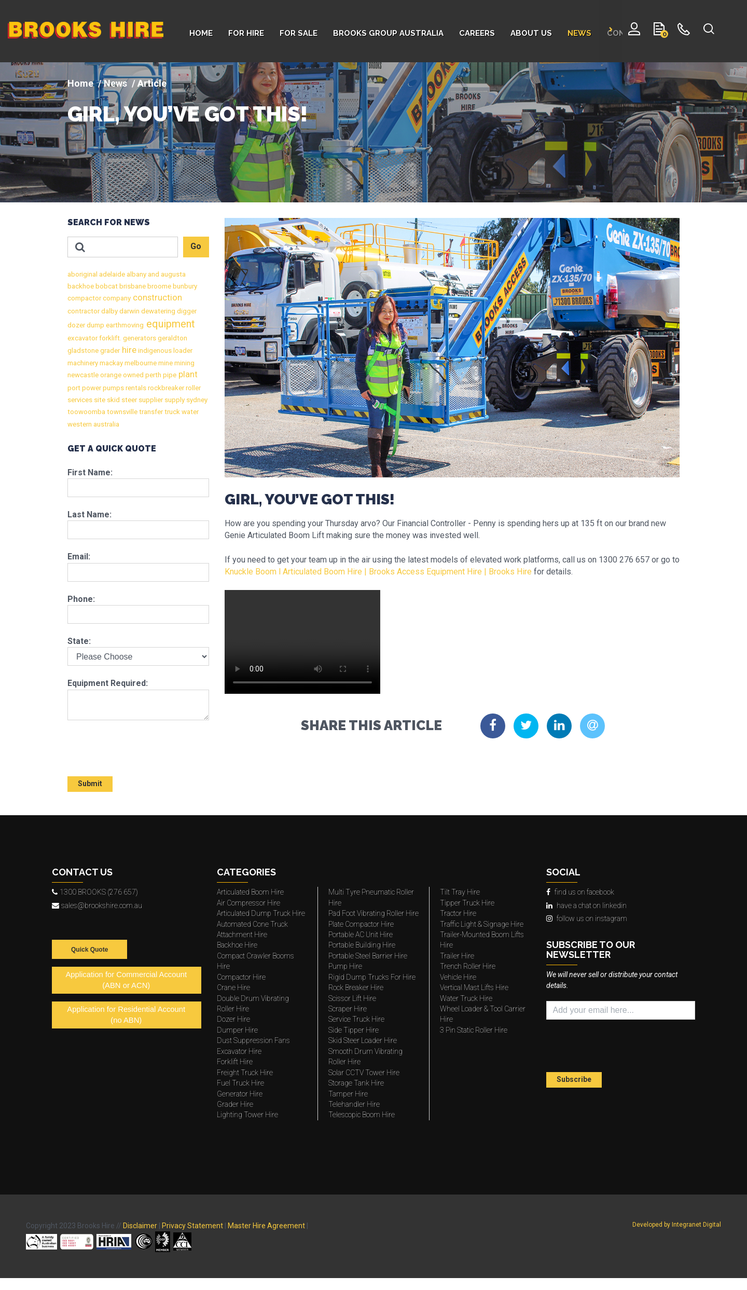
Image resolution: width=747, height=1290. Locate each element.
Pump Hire (345, 966)
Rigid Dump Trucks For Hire (372, 977)
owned (132, 375)
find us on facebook (580, 892)
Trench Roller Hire (467, 966)
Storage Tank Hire (356, 1083)
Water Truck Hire (466, 998)
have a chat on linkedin (586, 905)
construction (156, 298)
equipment (169, 324)
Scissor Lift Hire (352, 998)
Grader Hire (235, 1104)
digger (186, 311)
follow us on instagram (586, 918)
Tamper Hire (348, 1094)
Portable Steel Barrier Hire (367, 956)
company (116, 298)
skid (112, 400)
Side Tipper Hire (353, 1030)
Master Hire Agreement (266, 1226)
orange (110, 375)
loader (182, 350)
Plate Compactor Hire (361, 924)
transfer (150, 412)
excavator (82, 338)
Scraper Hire (347, 1009)
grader (109, 350)
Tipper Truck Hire (467, 903)
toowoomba (86, 412)
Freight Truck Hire (245, 1072)
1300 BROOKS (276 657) (95, 892)
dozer (76, 325)
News (115, 83)
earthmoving (124, 325)
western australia (93, 424)
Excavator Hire (239, 1051)
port (73, 388)
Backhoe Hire (237, 945)
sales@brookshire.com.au (97, 905)
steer (128, 400)
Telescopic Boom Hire (361, 1114)
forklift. (109, 338)
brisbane (132, 286)
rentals (135, 388)
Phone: (81, 599)
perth (152, 375)
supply (174, 400)
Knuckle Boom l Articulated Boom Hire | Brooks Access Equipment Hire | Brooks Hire (378, 572)
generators (138, 338)
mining (184, 363)
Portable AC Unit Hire (360, 934)
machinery (82, 363)
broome (158, 286)
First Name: (90, 472)
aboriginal (82, 274)
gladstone (83, 350)
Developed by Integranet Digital (676, 1224)
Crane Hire (233, 987)
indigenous (154, 350)
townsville (121, 412)
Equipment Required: (107, 683)
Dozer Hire (233, 1019)
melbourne (140, 363)
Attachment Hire (242, 934)
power (90, 388)
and (152, 274)
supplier (150, 400)
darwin (129, 311)
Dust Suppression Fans (253, 1040)
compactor (84, 298)
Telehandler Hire (354, 1104)
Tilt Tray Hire (460, 892)
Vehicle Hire (458, 977)
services (79, 400)
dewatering (157, 311)
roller (192, 388)
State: (79, 641)
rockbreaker (165, 388)
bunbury (184, 286)
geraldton (171, 338)
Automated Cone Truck (252, 924)
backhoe (80, 286)
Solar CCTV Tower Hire (363, 1072)
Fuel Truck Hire (240, 1083)
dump (94, 325)
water (189, 412)
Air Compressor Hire (248, 903)
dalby (109, 311)
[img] (373, 132)
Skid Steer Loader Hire (362, 1040)
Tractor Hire (458, 913)
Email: (78, 556)
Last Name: (89, 514)
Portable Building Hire (361, 945)
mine (165, 363)
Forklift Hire (235, 1062)
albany (135, 274)
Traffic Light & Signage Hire (481, 924)
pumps (112, 388)
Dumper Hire (237, 1030)
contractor (83, 311)
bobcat (106, 286)
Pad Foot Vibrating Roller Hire (373, 913)
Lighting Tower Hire (247, 1114)
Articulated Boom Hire (250, 892)
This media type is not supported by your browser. (302, 642)
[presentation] (128, 743)
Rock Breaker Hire (355, 987)
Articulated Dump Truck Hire (261, 913)
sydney (196, 400)
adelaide (111, 274)
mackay (110, 363)
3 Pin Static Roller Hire (473, 1030)
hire (128, 350)
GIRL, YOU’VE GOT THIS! (187, 114)
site (98, 400)
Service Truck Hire (356, 1019)
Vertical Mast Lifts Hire (474, 987)
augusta (172, 274)
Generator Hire (239, 1094)
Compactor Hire (241, 977)
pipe (168, 375)
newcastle (83, 375)
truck (171, 412)
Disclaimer (140, 1226)
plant (187, 374)
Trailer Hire (457, 956)
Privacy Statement (192, 1226)
